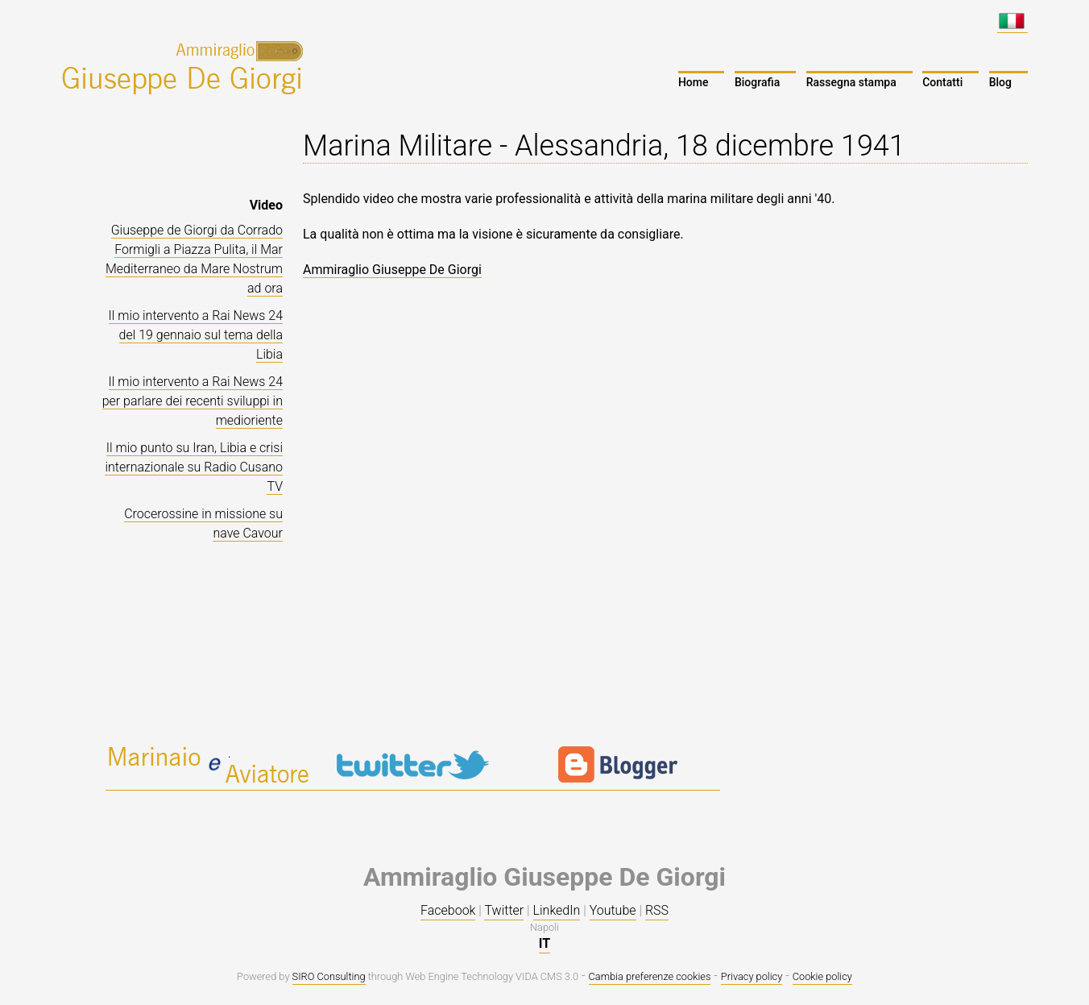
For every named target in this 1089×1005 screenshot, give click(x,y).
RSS (657, 910)
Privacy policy (751, 976)
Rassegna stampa (851, 82)
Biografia (757, 82)
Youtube (613, 910)
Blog (1000, 82)
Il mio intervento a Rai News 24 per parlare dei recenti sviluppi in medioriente (192, 401)
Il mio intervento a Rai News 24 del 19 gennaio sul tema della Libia (196, 335)
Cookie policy (822, 976)
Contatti (942, 82)
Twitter (504, 910)
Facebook (447, 910)
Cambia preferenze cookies (650, 976)
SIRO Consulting (329, 976)
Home (693, 82)
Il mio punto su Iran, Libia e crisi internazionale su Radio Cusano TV (194, 467)
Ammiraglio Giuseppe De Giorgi (392, 269)
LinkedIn (557, 910)
